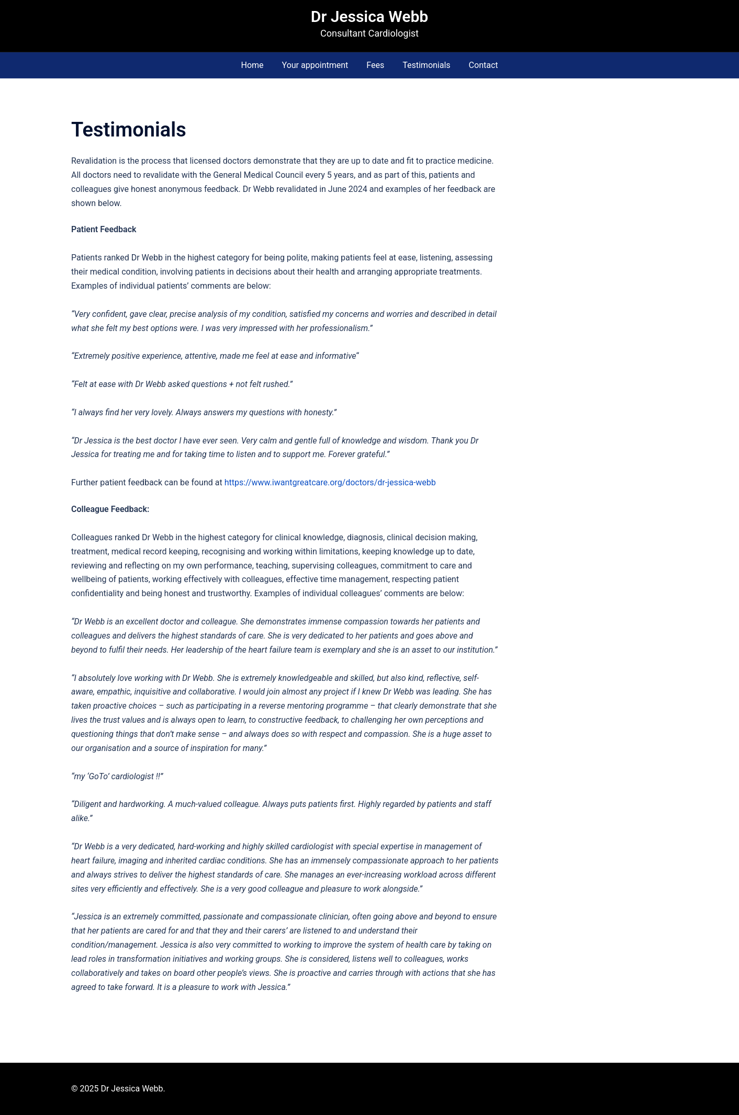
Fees (375, 65)
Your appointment (315, 65)
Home (252, 65)
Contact (483, 65)
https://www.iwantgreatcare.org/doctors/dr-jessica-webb (329, 482)
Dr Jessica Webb (369, 16)
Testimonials (426, 65)
